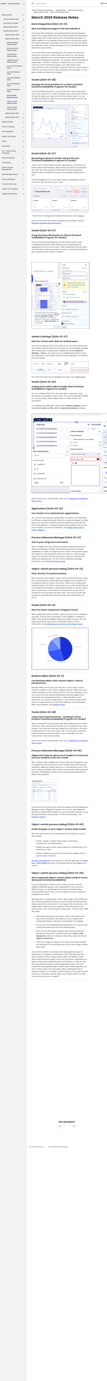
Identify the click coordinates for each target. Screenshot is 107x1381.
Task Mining (13, 163)
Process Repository (13, 180)
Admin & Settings (13, 127)
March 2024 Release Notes (12, 96)
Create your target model (55, 561)
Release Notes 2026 (14, 27)
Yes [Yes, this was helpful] (59, 1126)
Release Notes (13, 15)
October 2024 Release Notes (12, 55)
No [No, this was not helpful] (74, 1126)
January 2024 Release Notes (12, 108)
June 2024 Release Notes (13, 79)
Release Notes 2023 (15, 113)
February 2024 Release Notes (12, 102)
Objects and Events (13, 137)
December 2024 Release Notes (12, 43)
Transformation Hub (13, 184)
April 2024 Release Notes (13, 90)
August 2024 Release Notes (14, 67)
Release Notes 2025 (15, 35)
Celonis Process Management (13, 168)
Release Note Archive (14, 31)
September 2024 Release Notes (13, 61)
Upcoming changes (10, 23)
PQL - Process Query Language (13, 152)
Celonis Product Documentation (42, 10)
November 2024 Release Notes (12, 49)
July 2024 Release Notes (13, 73)
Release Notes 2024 (15, 39)
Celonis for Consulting (13, 189)
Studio (13, 142)
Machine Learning (13, 158)
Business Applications (13, 175)
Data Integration (13, 132)
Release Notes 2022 (15, 117)
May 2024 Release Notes (13, 85)
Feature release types (14, 19)
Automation (13, 147)
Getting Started (13, 122)
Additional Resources (13, 194)
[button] (23, 15)
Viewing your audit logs (41, 860)
